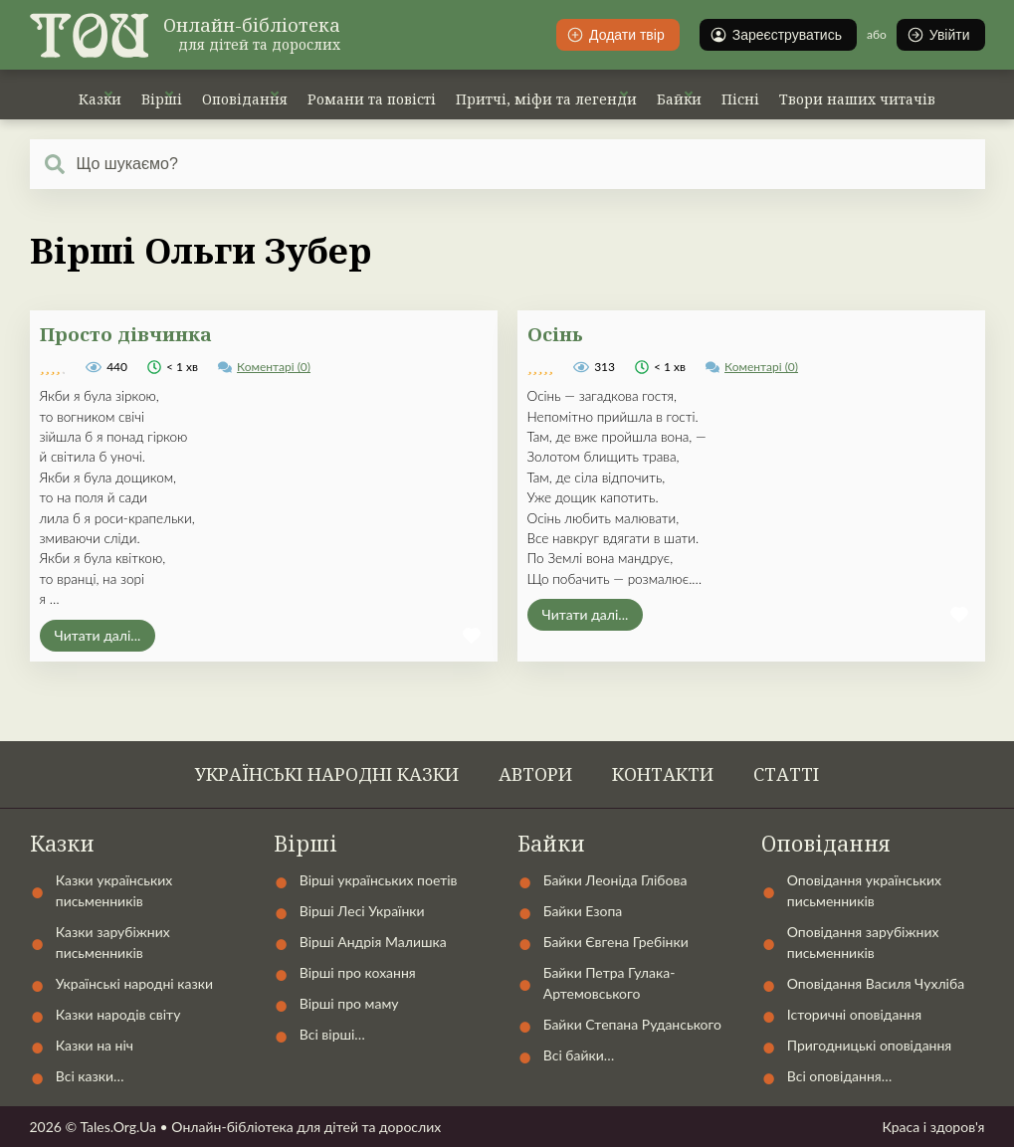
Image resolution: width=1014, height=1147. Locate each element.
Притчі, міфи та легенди (546, 99)
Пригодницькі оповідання (869, 1045)
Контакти (662, 774)
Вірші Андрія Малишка (373, 941)
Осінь (555, 333)
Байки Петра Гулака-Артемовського (609, 983)
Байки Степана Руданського (632, 1024)
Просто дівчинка (126, 333)
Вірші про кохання (358, 972)
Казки (100, 99)
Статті (786, 774)
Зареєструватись (776, 35)
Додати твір (615, 35)
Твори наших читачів (857, 99)
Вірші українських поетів (379, 879)
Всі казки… (90, 1075)
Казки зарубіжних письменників (113, 942)
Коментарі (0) (273, 366)
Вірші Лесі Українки (362, 910)
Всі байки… (579, 1055)
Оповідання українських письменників (864, 890)
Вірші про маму (349, 1003)
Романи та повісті (371, 99)
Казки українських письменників (114, 890)
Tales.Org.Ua (118, 1126)
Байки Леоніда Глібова (615, 879)
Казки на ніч (94, 1045)
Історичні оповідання (854, 1014)
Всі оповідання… (839, 1075)
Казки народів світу (118, 1014)
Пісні (740, 99)
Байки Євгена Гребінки (616, 941)
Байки (679, 99)
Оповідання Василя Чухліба (875, 983)
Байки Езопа (583, 910)
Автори (535, 774)
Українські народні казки (327, 774)
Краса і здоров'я (933, 1126)
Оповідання (245, 99)
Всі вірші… (332, 1034)
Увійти (938, 35)
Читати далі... (98, 635)
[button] (472, 636)
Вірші (161, 99)
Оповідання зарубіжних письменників (863, 942)
